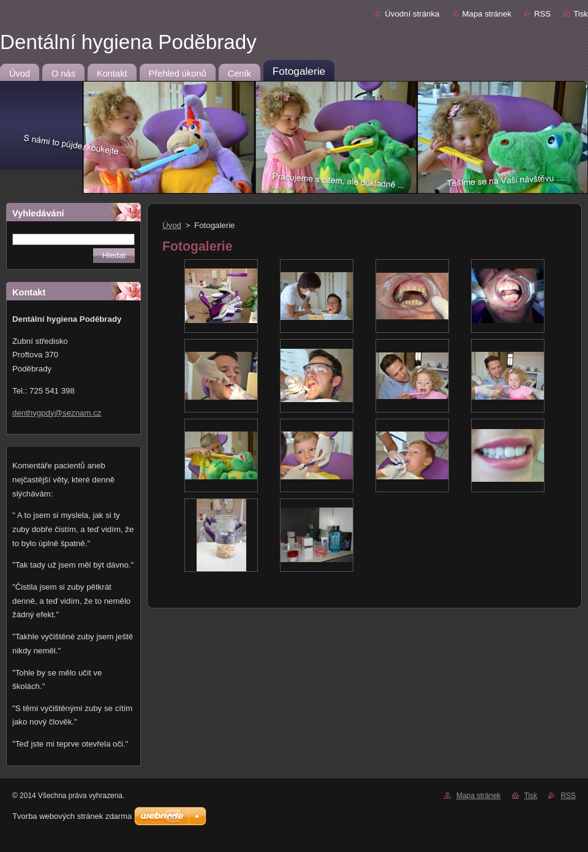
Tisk (580, 13)
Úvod (171, 225)
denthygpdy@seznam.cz (56, 412)
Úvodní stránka (412, 13)
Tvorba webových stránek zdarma (72, 816)
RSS (542, 13)
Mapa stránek (486, 13)
